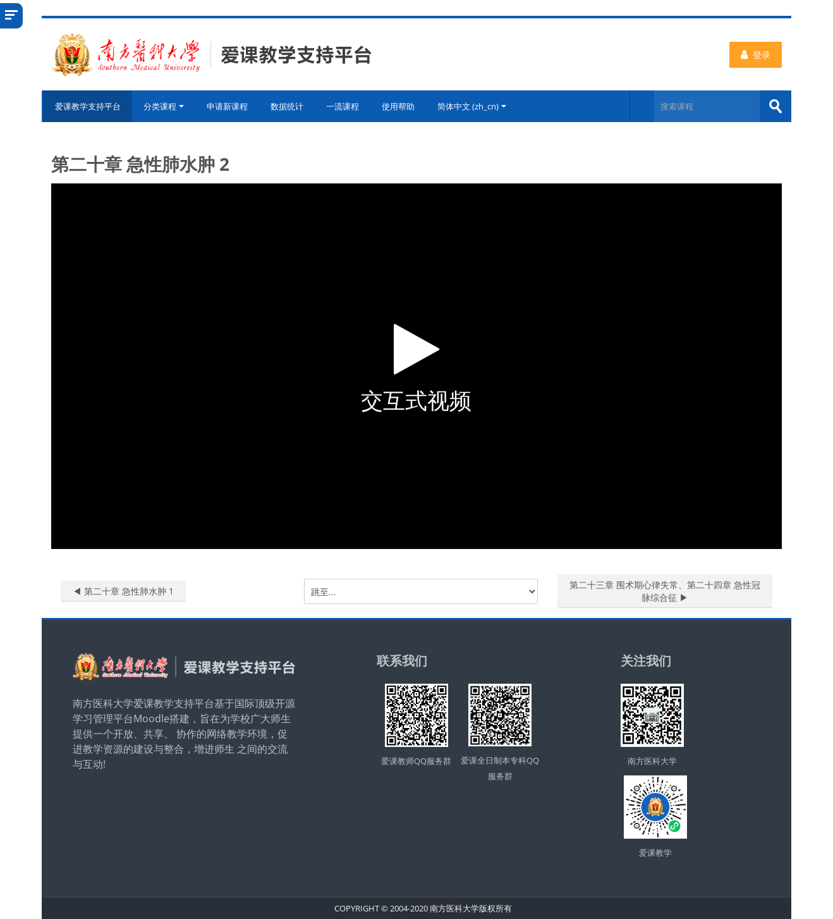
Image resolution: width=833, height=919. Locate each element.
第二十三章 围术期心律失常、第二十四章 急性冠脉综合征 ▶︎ (664, 591)
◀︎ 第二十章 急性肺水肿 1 (123, 591)
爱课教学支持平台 (87, 106)
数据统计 (287, 106)
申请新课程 (227, 106)
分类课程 (164, 106)
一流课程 (343, 106)
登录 (755, 55)
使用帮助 (398, 106)
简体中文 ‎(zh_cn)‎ (472, 106)
